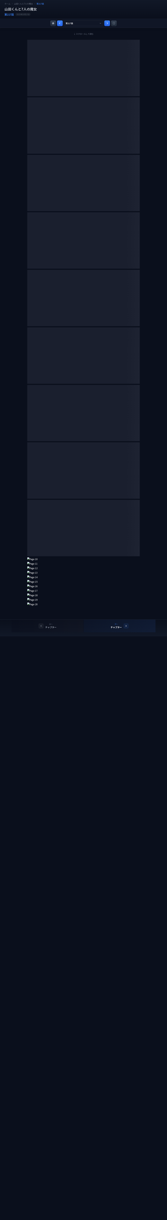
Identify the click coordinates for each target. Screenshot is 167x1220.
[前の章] (60, 23)
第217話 (40, 3)
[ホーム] (53, 23)
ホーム (7, 3)
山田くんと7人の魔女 (23, 3)
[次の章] (107, 23)
